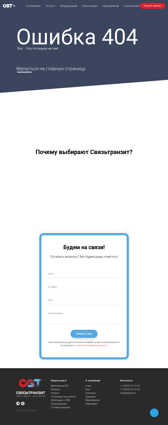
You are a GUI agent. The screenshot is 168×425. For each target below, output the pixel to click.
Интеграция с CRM (60, 400)
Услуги (50, 5)
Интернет (55, 389)
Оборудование (68, 5)
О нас (88, 385)
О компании (33, 5)
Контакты (91, 393)
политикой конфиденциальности (91, 345)
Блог (88, 389)
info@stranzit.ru (128, 393)
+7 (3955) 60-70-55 (130, 389)
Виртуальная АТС (60, 385)
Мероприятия (111, 5)
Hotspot (55, 393)
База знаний (89, 5)
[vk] (23, 403)
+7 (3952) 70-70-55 (130, 385)
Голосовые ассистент (62, 396)
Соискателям (132, 5)
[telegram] (18, 403)
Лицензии (90, 396)
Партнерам (91, 403)
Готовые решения (60, 407)
